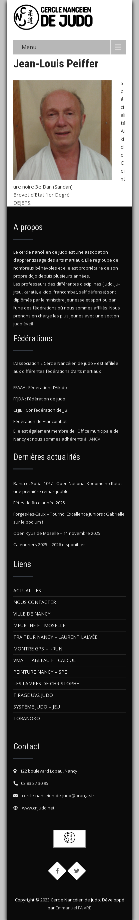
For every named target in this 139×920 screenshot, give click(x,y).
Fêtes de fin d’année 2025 (39, 503)
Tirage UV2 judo (33, 695)
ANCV (94, 439)
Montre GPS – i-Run (37, 648)
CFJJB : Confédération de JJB (40, 410)
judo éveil (23, 324)
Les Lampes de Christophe (46, 683)
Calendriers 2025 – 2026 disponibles (49, 544)
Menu (29, 47)
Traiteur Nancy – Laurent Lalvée (55, 637)
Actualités (27, 590)
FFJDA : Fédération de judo (39, 399)
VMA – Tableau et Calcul (44, 660)
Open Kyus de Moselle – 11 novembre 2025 (56, 533)
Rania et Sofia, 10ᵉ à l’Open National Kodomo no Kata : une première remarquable (67, 487)
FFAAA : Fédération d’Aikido (40, 387)
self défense (92, 292)
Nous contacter (34, 602)
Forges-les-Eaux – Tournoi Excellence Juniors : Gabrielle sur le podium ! (69, 518)
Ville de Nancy (31, 614)
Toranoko (26, 718)
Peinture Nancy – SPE (40, 672)
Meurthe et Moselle (39, 625)
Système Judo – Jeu (36, 707)
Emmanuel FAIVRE (73, 908)
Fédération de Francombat (40, 421)
